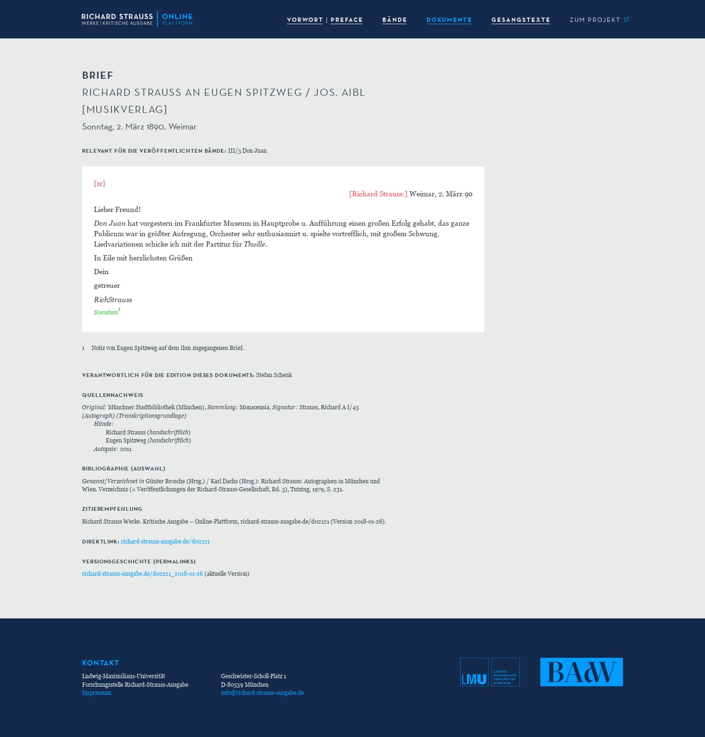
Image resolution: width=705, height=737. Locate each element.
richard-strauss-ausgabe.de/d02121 (165, 541)
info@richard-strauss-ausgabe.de (262, 692)
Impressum (96, 692)
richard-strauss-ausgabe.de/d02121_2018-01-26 (142, 573)
